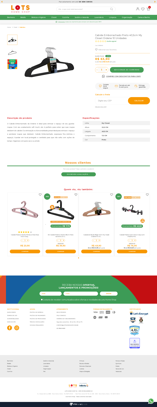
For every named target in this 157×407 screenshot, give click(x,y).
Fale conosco (61, 315)
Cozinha (65, 17)
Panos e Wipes (120, 361)
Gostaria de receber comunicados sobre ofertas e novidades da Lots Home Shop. (80, 300)
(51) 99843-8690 (61, 328)
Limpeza (112, 17)
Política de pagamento (37, 315)
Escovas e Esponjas (85, 366)
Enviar (108, 293)
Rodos (117, 366)
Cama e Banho (144, 17)
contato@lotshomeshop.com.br (67, 325)
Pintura (81, 361)
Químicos (118, 363)
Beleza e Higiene (38, 17)
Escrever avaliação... (78, 174)
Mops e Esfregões (84, 371)
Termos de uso (12, 315)
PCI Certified (132, 320)
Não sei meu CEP (101, 107)
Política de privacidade (38, 318)
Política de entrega (36, 312)
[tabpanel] (25, 224)
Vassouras (119, 371)
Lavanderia (98, 17)
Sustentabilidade (13, 318)
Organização (127, 17)
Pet (44, 371)
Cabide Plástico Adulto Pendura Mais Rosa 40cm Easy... (25, 235)
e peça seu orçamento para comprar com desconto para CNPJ (79, 22)
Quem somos (11, 312)
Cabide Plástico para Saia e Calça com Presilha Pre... (132, 235)
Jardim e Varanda (82, 17)
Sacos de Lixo (120, 369)
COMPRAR (25, 251)
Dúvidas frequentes (37, 325)
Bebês (23, 17)
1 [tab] (78, 257)
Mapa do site (11, 322)
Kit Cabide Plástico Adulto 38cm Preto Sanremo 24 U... (60, 235)
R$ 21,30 (106, 62)
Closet (54, 17)
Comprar (127, 70)
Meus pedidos (61, 312)
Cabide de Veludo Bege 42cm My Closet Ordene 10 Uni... (96, 235)
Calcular (139, 101)
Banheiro (11, 17)
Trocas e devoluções (37, 322)
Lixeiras (81, 369)
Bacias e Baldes (84, 363)
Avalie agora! (111, 41)
